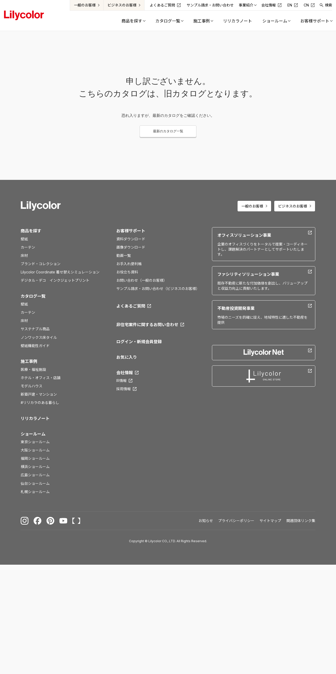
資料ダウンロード (130, 239)
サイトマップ (270, 520)
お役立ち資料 (127, 272)
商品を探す (31, 230)
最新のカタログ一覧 (168, 131)
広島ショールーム (35, 475)
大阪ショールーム (35, 450)
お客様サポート (130, 230)
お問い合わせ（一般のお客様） (141, 280)
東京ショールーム (35, 442)
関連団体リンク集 (300, 520)
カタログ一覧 (33, 296)
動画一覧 (123, 255)
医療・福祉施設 (33, 369)
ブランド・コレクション (40, 264)
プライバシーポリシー (236, 520)
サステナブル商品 (35, 329)
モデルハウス (31, 386)
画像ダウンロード (130, 247)
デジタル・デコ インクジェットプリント (55, 280)
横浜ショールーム (35, 466)
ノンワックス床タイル (39, 337)
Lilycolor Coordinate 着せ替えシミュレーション (60, 272)
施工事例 (29, 361)
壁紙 (24, 239)
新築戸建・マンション (39, 394)
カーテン (28, 247)
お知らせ (205, 520)
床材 (24, 255)
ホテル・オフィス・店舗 (40, 378)
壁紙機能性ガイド (35, 345)
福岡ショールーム (35, 458)
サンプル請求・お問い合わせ (210, 5)
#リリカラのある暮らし (40, 402)
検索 (328, 5)
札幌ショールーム (35, 491)
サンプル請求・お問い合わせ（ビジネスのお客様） (158, 288)
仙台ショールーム (35, 483)
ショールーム (33, 433)
